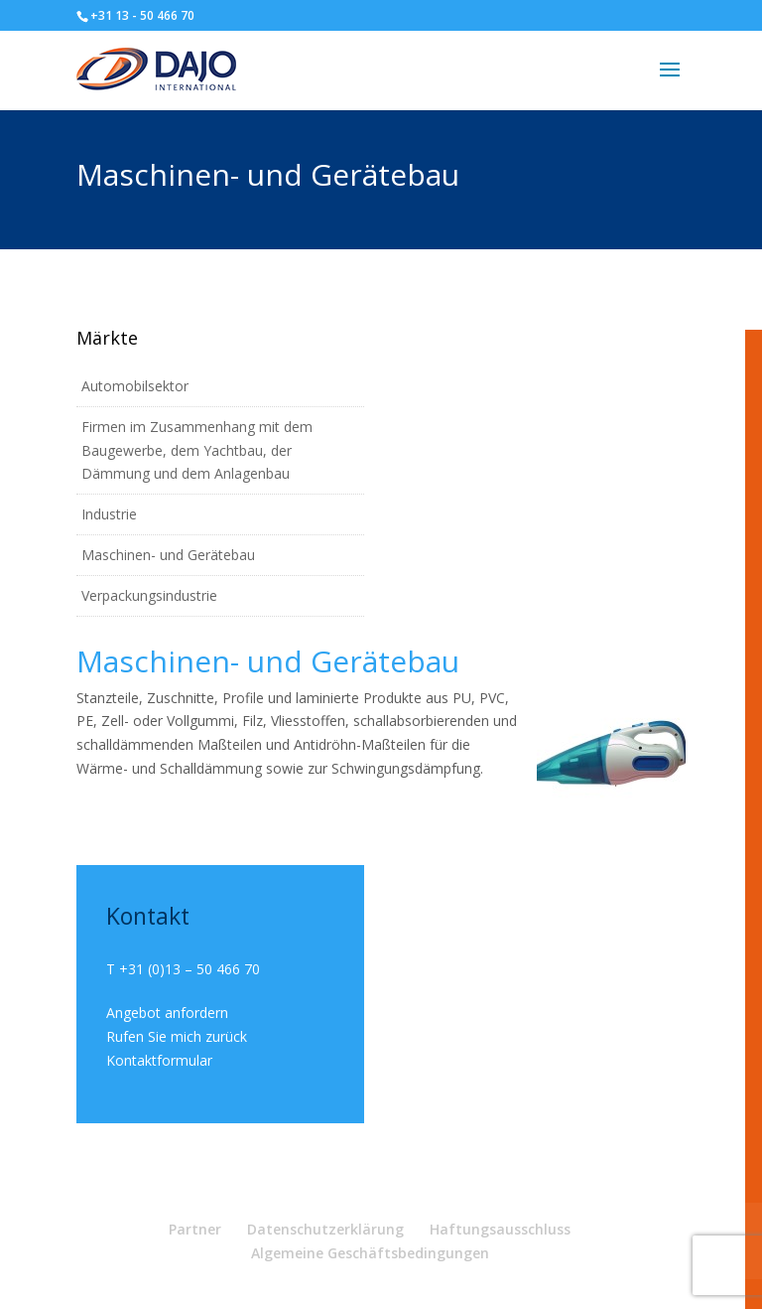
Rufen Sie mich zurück (176, 1036)
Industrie (109, 514)
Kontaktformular (159, 1060)
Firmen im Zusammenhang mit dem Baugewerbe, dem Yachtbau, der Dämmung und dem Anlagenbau (197, 450)
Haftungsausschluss (500, 1229)
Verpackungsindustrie (149, 595)
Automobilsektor (135, 385)
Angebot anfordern (167, 1012)
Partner (195, 1229)
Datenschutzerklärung (325, 1229)
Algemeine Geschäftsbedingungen (370, 1252)
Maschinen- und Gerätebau (168, 554)
